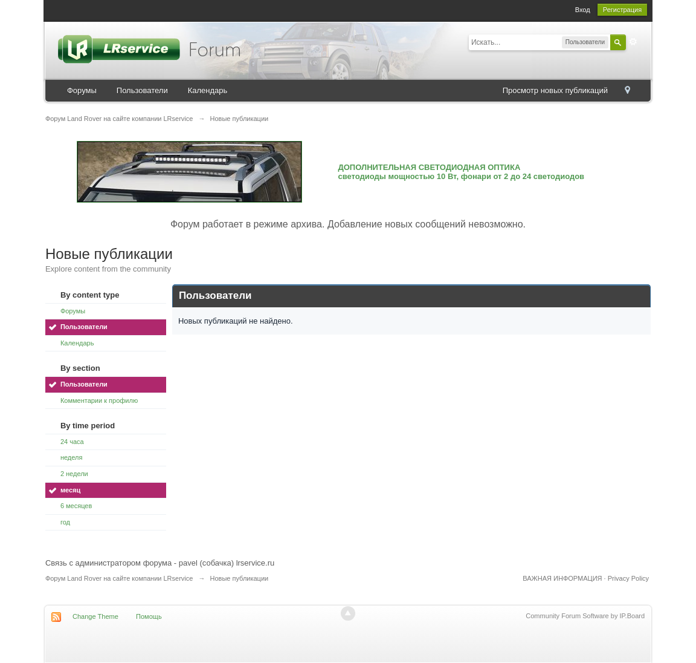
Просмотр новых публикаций (555, 90)
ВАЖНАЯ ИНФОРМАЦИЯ (562, 578)
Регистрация (622, 9)
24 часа (72, 441)
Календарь (208, 90)
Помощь (149, 616)
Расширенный (633, 42)
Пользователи (142, 90)
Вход (582, 9)
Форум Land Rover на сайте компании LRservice (119, 578)
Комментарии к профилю (99, 400)
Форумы (82, 90)
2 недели (74, 473)
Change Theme (95, 616)
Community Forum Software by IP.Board (585, 615)
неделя (71, 457)
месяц (70, 490)
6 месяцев (76, 505)
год (65, 522)
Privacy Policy (628, 578)
